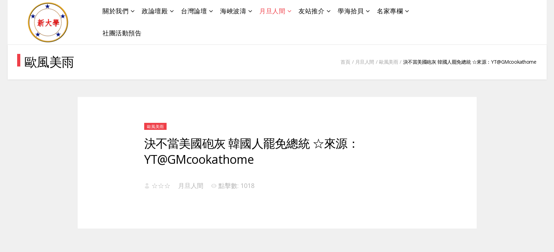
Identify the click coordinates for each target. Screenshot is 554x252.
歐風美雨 (388, 61)
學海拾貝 (351, 11)
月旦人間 (272, 11)
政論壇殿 (155, 11)
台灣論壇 (194, 11)
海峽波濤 (233, 11)
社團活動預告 (122, 33)
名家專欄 (390, 11)
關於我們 (115, 11)
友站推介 (311, 11)
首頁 (345, 61)
